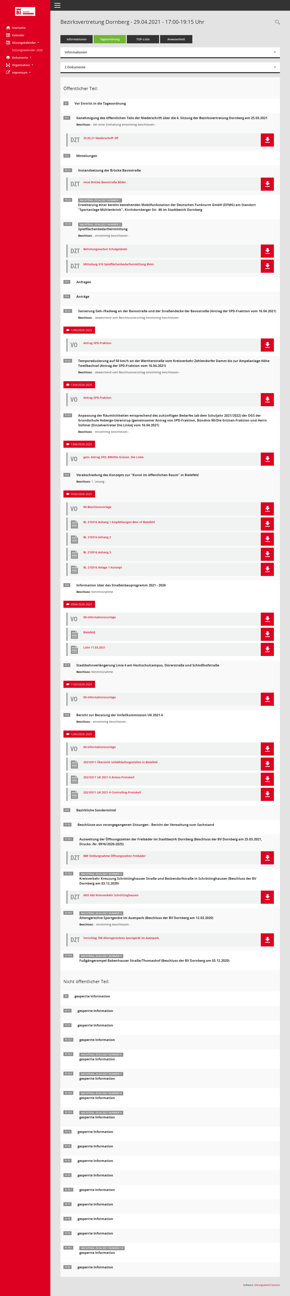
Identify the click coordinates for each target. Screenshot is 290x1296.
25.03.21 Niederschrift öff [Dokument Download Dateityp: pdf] (100, 138)
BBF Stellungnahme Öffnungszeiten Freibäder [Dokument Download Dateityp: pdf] (114, 856)
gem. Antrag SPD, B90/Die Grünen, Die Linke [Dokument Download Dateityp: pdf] (113, 457)
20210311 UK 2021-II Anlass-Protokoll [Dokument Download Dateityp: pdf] (108, 777)
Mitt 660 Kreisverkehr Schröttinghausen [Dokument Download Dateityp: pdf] (111, 895)
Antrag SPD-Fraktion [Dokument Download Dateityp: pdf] (97, 343)
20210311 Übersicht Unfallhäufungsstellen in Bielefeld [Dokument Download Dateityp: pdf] (120, 762)
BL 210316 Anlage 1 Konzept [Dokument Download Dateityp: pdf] (102, 567)
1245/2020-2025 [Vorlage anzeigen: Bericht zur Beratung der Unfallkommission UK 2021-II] (81, 734)
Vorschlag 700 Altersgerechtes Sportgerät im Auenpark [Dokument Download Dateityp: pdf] (121, 938)
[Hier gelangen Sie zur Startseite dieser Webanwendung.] (25, 11)
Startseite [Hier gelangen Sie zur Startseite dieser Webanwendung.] (16, 28)
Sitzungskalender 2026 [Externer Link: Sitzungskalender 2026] (27, 50)
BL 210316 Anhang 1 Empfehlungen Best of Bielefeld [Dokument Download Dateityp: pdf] (119, 522)
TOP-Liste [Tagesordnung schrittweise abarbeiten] (143, 39)
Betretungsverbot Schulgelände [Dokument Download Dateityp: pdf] (105, 249)
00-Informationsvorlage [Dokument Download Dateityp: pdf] (99, 617)
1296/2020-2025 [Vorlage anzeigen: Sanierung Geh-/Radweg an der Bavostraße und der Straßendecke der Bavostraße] (81, 330)
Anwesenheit (176, 39)
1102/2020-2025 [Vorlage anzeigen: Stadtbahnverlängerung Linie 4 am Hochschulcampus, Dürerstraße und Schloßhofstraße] (81, 684)
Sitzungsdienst (267, 1285)
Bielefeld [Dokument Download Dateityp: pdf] (89, 632)
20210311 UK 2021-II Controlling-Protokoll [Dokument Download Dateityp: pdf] (112, 792)
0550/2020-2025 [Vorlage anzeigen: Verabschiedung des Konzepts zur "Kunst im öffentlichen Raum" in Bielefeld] (81, 494)
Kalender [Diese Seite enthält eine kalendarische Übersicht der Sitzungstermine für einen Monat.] (15, 35)
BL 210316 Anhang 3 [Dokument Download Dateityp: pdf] (97, 552)
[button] (25, 42)
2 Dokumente (75, 67)
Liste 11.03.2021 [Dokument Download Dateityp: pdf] (94, 647)
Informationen (77, 39)
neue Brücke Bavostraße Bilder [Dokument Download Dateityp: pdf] (104, 182)
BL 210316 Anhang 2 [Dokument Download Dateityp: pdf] (97, 537)
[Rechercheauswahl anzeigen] (276, 22)
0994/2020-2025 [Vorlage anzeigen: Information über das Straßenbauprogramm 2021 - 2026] (81, 604)
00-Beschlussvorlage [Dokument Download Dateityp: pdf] (97, 507)
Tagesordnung (110, 39)
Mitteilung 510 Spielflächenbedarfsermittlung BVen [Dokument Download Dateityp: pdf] (118, 264)
